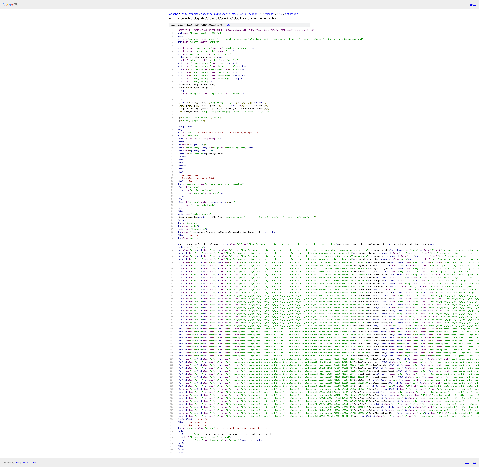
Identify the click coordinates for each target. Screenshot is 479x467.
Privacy (25, 462)
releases (269, 14)
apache (173, 14)
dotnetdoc (291, 14)
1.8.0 (279, 14)
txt (467, 462)
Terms (33, 462)
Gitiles (17, 462)
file (228, 25)
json (474, 462)
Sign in (473, 4)
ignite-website (189, 14)
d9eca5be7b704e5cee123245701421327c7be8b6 (230, 14)
